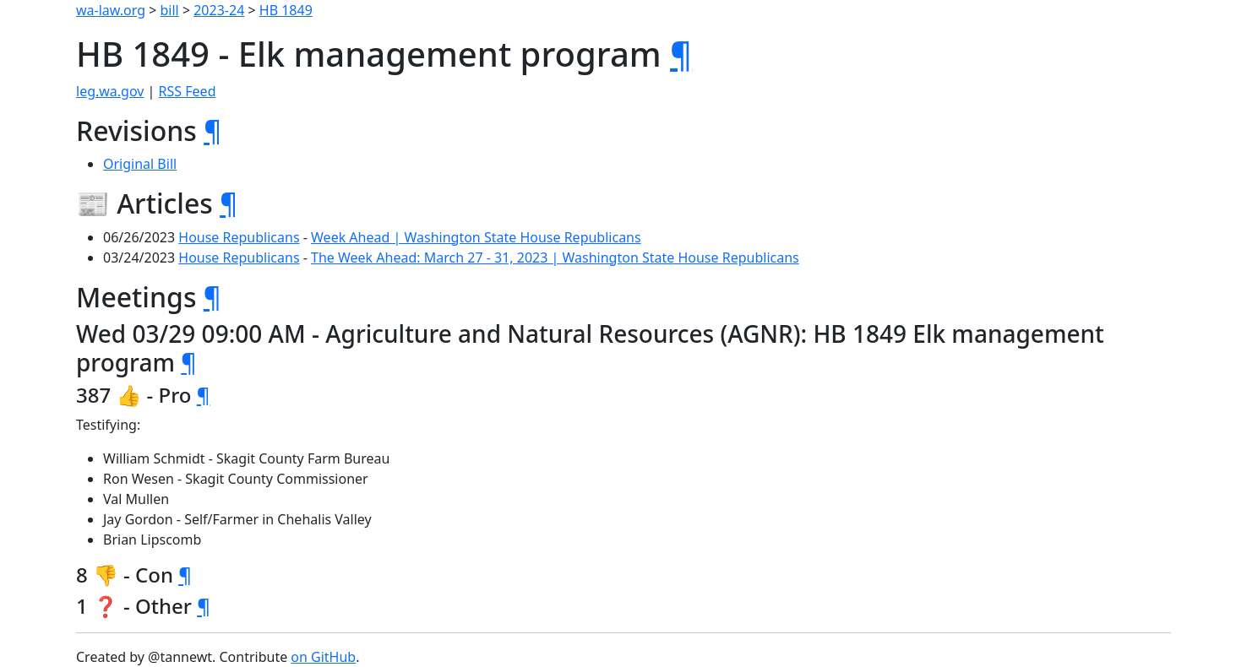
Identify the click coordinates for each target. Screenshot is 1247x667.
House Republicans (238, 237)
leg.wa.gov (110, 91)
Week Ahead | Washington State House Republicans (476, 237)
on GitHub (323, 657)
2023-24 (218, 10)
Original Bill (140, 164)
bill (170, 10)
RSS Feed (187, 91)
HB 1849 (286, 10)
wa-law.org (110, 10)
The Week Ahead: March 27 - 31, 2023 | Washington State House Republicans (555, 257)
